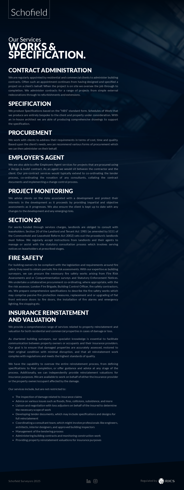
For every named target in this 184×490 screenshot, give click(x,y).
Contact (165, 14)
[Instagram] (95, 480)
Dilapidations (164, 87)
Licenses (167, 69)
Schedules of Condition (158, 99)
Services (124, 14)
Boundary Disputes (161, 63)
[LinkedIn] (89, 480)
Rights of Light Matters (158, 51)
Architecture (165, 111)
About (106, 14)
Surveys (168, 93)
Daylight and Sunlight (159, 57)
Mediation (166, 81)
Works (168, 105)
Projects (145, 14)
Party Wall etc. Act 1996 (157, 45)
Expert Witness (163, 75)
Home (90, 14)
